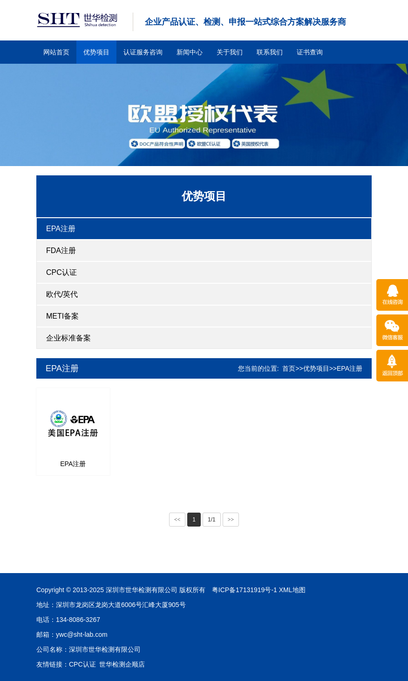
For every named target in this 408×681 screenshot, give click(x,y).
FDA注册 (61, 250)
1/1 (212, 519)
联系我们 (270, 52)
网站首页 (56, 52)
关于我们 (230, 52)
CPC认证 (61, 272)
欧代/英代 (62, 294)
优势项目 (96, 52)
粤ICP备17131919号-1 (145, 590)
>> (231, 519)
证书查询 (310, 52)
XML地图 (193, 590)
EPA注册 (60, 229)
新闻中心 (190, 52)
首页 (288, 368)
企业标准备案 (68, 338)
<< (177, 519)
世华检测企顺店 (23, 664)
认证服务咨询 (143, 52)
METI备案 (62, 316)
